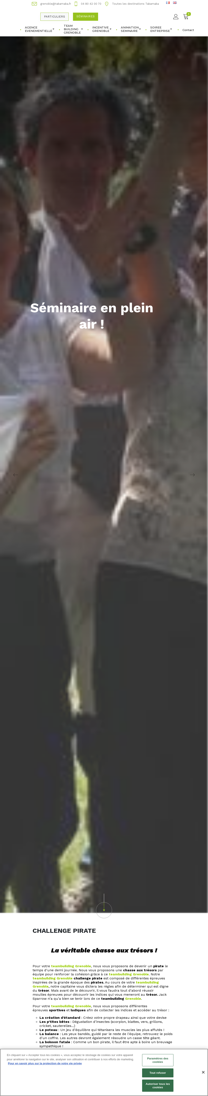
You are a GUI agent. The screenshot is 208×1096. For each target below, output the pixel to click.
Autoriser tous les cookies (158, 1088)
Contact (188, 30)
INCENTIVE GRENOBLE (101, 29)
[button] (104, 906)
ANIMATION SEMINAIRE (131, 29)
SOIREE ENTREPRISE (161, 29)
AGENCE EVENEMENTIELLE (39, 29)
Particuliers (54, 16)
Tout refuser (158, 1075)
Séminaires (85, 16)
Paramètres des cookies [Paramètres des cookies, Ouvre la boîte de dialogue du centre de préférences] (157, 1062)
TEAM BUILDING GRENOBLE (73, 29)
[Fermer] (203, 1075)
